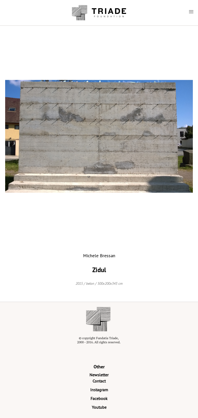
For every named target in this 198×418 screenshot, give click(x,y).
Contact (99, 381)
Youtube (99, 407)
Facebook (99, 398)
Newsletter (99, 374)
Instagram (99, 389)
